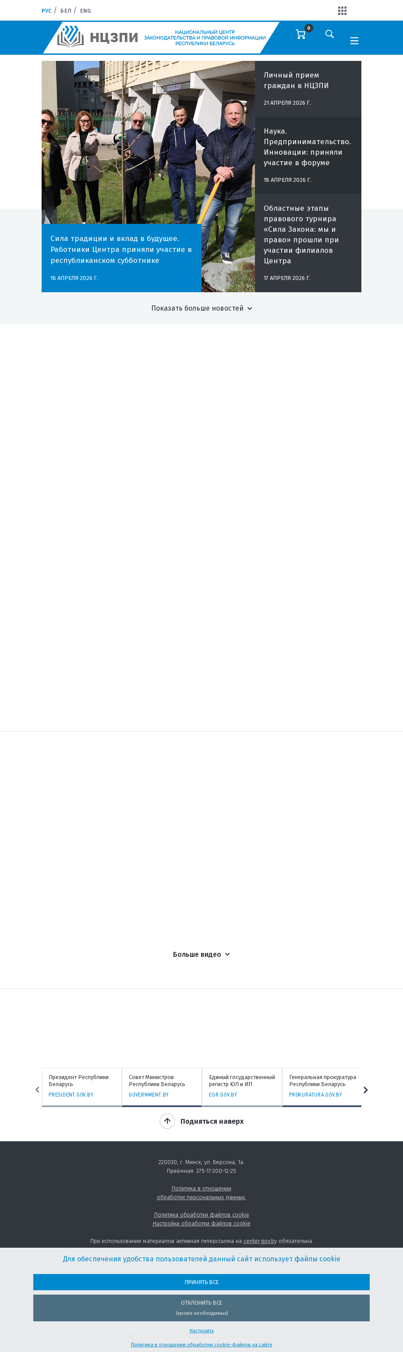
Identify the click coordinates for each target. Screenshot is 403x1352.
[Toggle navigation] (354, 39)
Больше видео (197, 954)
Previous (37, 1090)
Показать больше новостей (197, 308)
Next (366, 1090)
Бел (65, 10)
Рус (47, 10)
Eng (85, 10)
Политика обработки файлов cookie (201, 1214)
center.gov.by (260, 1241)
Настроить (202, 1331)
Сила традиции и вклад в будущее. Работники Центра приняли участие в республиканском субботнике (121, 249)
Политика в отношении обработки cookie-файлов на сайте (201, 1345)
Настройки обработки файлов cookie (202, 1223)
